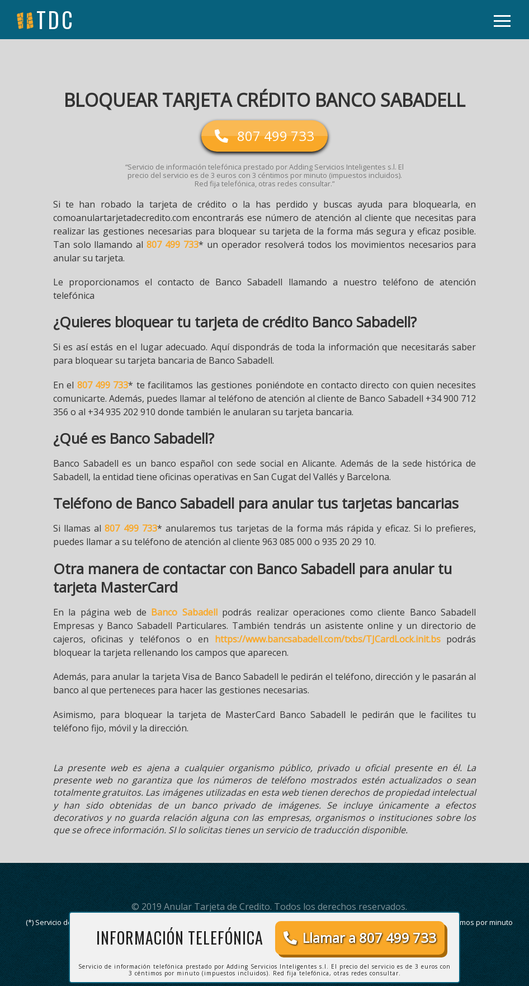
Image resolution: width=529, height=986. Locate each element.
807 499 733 (173, 244)
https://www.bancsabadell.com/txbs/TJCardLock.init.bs (328, 639)
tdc (55, 19)
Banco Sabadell (184, 612)
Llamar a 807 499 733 (360, 937)
